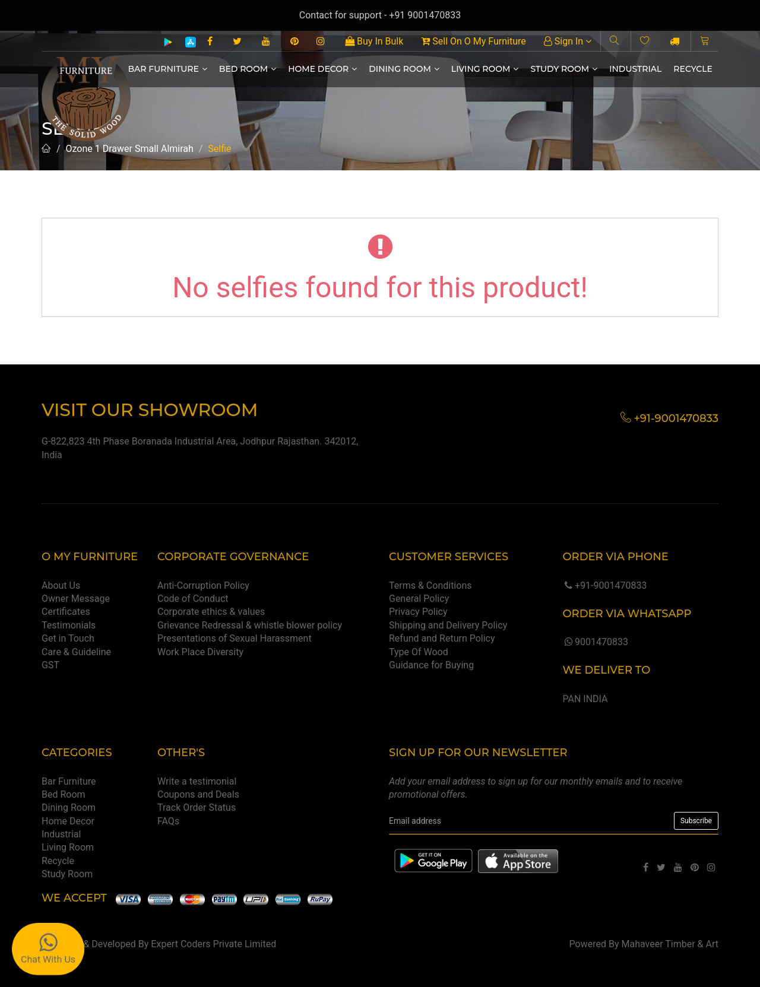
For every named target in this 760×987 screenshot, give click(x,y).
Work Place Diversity (200, 652)
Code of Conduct (193, 598)
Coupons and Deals (198, 794)
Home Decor (322, 69)
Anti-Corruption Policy (203, 585)
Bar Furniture (167, 69)
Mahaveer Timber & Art (670, 944)
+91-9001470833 (604, 585)
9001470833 (595, 642)
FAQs (168, 821)
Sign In (567, 41)
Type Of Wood (418, 652)
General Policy (419, 598)
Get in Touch (68, 638)
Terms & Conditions (430, 585)
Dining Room (404, 69)
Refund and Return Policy (442, 638)
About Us (61, 585)
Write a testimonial (196, 781)
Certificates (66, 611)
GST (50, 665)
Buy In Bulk (374, 41)
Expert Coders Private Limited (213, 944)
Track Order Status (196, 807)
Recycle (692, 69)
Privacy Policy (418, 611)
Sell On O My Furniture (473, 41)
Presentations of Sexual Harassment (234, 638)
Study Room (563, 69)
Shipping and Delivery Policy (448, 625)
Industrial (635, 69)
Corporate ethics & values (211, 611)
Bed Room (247, 69)
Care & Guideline (76, 652)
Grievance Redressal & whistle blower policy (249, 625)
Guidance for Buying (431, 665)
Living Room (485, 69)
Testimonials (69, 625)
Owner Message (76, 598)
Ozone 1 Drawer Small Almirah (130, 148)
